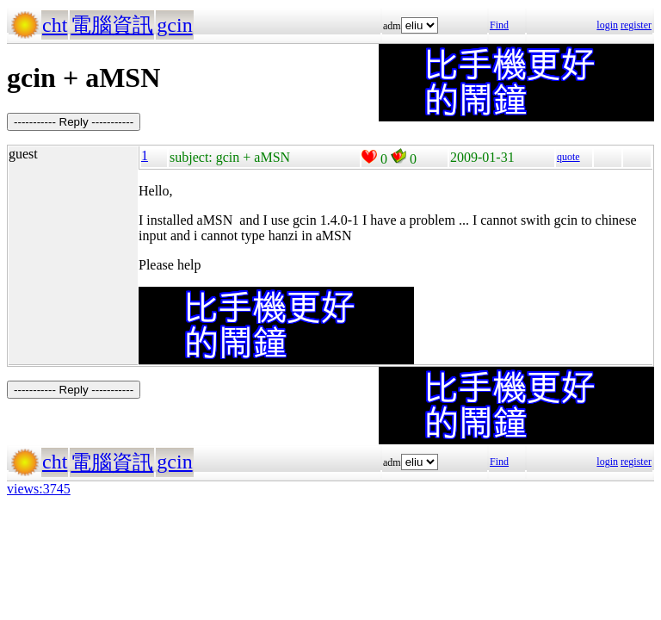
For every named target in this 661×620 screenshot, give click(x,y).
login (607, 25)
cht (54, 25)
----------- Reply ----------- (73, 121)
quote (568, 157)
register (636, 25)
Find (499, 25)
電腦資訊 (112, 25)
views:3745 (39, 488)
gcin (174, 25)
